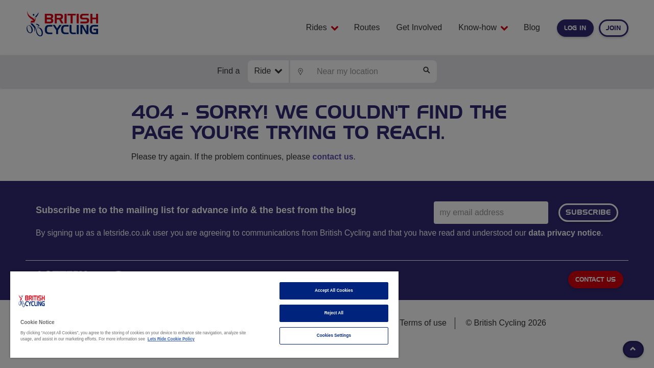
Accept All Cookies (326, 290)
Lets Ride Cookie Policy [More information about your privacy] (171, 339)
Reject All (326, 313)
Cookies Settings (326, 335)
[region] (199, 314)
